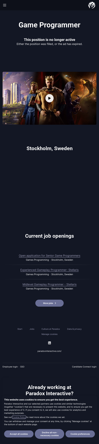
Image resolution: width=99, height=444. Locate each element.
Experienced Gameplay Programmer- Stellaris (49, 270)
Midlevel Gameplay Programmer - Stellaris (50, 284)
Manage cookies (49, 334)
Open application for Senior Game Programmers (49, 256)
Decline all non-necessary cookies (49, 434)
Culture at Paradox (51, 329)
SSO (22, 366)
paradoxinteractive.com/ (49, 351)
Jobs (32, 329)
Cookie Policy (19, 417)
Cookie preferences (80, 434)
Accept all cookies (19, 434)
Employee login (10, 366)
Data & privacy (74, 329)
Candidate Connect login (84, 366)
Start (19, 329)
